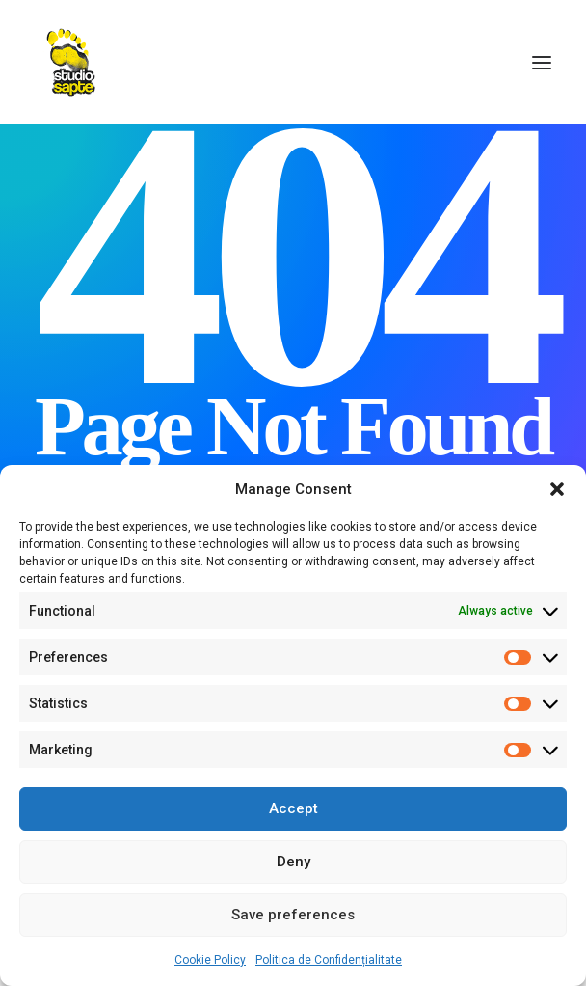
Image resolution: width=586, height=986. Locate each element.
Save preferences (293, 914)
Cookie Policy (210, 960)
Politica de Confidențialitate (328, 960)
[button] (557, 489)
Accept (293, 808)
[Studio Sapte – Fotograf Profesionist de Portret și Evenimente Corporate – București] (71, 62)
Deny (293, 861)
